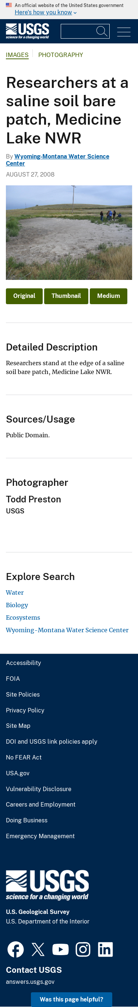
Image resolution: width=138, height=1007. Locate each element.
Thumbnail (66, 295)
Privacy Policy (25, 710)
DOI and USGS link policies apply (52, 742)
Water (15, 592)
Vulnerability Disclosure (38, 789)
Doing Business (26, 820)
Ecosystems (23, 617)
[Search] (102, 31)
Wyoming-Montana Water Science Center (67, 630)
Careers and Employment (40, 804)
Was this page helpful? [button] (71, 999)
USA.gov (17, 773)
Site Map (18, 726)
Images (17, 54)
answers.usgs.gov (30, 981)
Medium (108, 295)
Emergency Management (40, 836)
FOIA (13, 679)
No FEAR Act (24, 757)
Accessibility (23, 663)
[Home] (27, 37)
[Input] (85, 31)
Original (24, 295)
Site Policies (23, 694)
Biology (17, 605)
